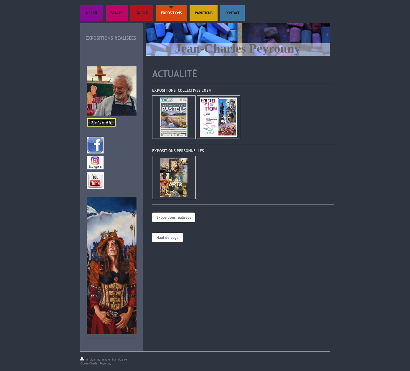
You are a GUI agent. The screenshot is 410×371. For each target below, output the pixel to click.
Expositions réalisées (173, 217)
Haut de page (167, 237)
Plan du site (119, 359)
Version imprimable (95, 359)
